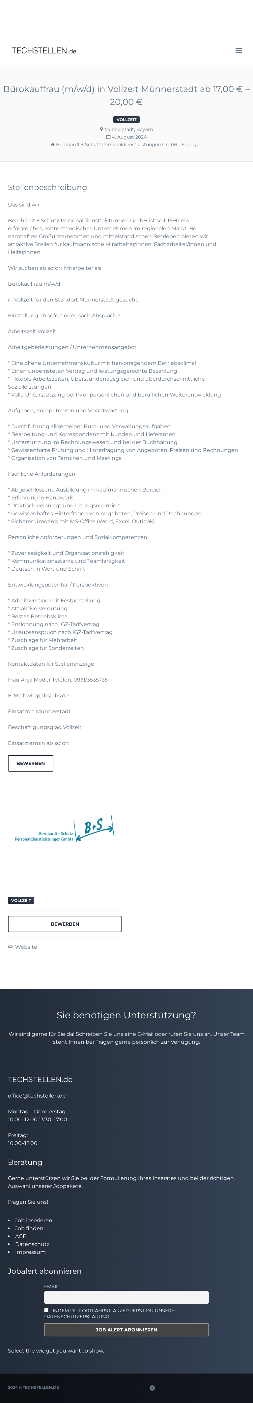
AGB (21, 1236)
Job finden (29, 1228)
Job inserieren (33, 1220)
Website (25, 947)
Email (51, 1287)
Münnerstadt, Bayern (128, 129)
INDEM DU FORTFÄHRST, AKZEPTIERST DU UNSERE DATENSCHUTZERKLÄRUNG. (109, 1314)
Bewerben (30, 763)
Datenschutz (32, 1244)
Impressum (30, 1252)
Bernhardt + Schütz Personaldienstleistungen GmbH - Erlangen (129, 144)
